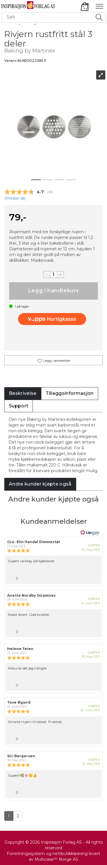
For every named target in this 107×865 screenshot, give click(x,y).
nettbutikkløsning (70, 853)
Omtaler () (14, 198)
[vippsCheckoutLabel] (53, 319)
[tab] (22, 393)
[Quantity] (53, 274)
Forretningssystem (26, 853)
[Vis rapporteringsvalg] (94, 577)
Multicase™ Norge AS (56, 859)
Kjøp (53, 291)
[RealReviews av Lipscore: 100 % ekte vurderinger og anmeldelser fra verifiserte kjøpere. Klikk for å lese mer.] (90, 532)
